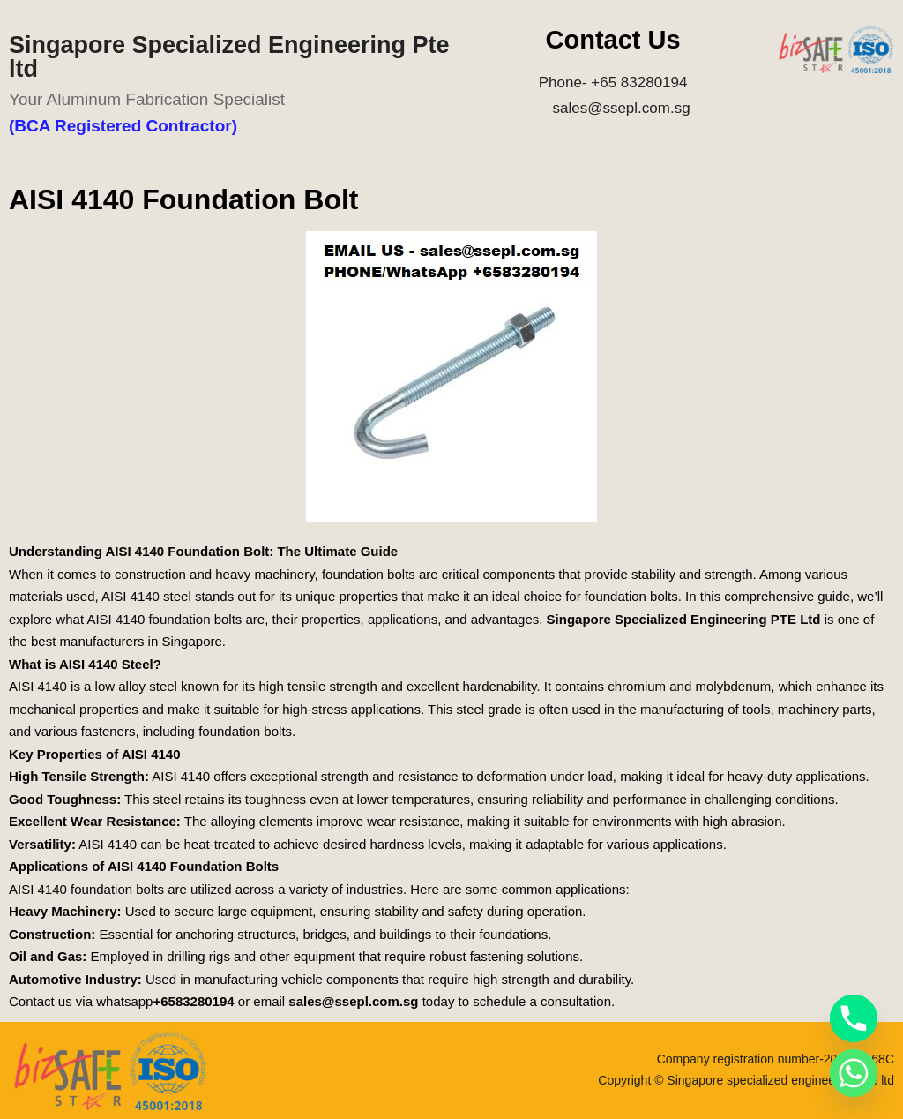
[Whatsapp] (853, 1073)
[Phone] (853, 1018)
